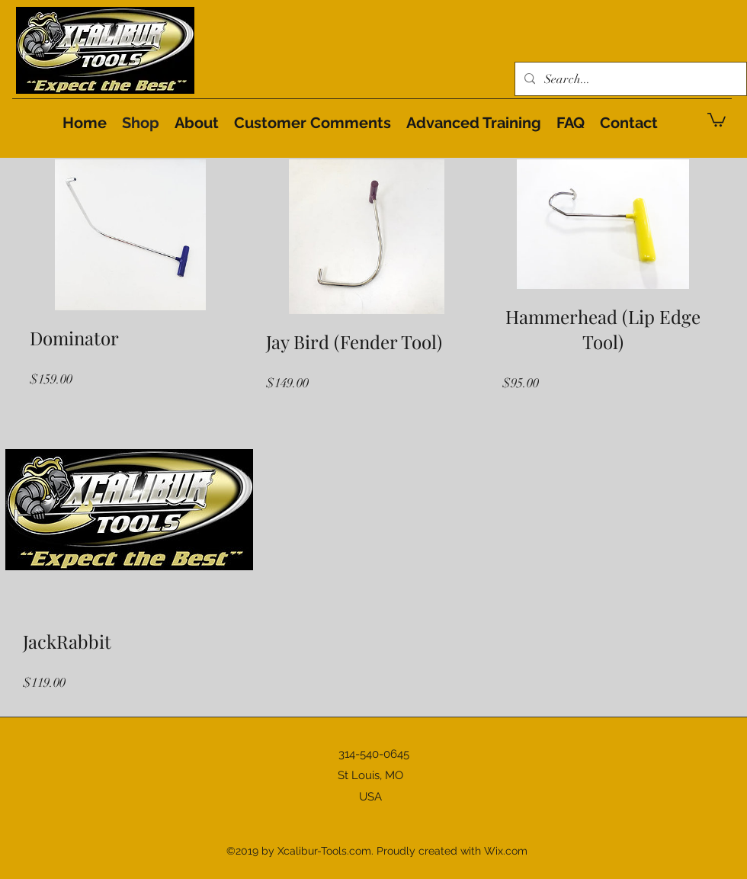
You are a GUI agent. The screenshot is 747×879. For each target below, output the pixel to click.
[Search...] (629, 79)
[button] (716, 119)
